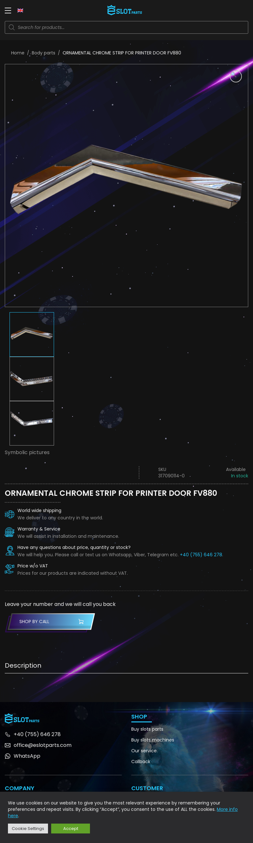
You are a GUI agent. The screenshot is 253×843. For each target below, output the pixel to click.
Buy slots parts (147, 729)
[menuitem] (20, 10)
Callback (140, 761)
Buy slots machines (152, 740)
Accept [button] (70, 828)
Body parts (43, 53)
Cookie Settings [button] (28, 828)
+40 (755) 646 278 (201, 554)
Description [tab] (23, 665)
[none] (20, 10)
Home (17, 52)
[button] (236, 76)
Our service (144, 751)
